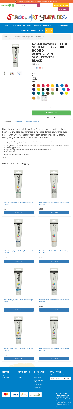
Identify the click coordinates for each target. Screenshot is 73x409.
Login (65, 5)
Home (7, 25)
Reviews (32, 122)
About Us (20, 375)
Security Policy (38, 384)
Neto (57, 406)
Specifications (18, 122)
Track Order (5, 377)
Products (37, 25)
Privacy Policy (37, 377)
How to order (63, 25)
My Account (5, 375)
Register (57, 5)
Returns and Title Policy (38, 381)
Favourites (25, 30)
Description (7, 122)
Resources (27, 25)
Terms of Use (37, 375)
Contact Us (17, 25)
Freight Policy (37, 387)
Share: (37, 68)
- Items (62, 9)
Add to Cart (51, 112)
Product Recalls (49, 25)
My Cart (34, 30)
